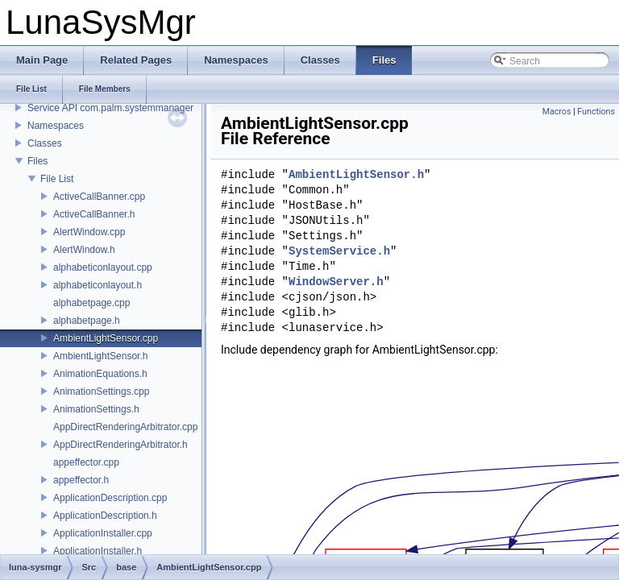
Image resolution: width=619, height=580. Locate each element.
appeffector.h (81, 480)
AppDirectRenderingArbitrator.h (120, 444)
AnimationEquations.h (100, 373)
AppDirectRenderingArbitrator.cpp (125, 427)
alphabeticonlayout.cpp (102, 267)
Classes (44, 143)
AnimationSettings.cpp (101, 391)
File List (56, 178)
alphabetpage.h (86, 320)
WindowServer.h (336, 282)
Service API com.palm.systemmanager (110, 108)
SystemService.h (339, 251)
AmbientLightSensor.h (100, 356)
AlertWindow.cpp (89, 232)
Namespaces (55, 125)
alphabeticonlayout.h (97, 285)
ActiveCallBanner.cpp (99, 196)
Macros (556, 111)
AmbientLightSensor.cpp (105, 338)
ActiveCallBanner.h (94, 214)
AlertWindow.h (84, 249)
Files (37, 161)
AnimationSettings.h (96, 409)
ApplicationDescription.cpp (110, 497)
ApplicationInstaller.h (97, 551)
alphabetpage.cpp (91, 303)
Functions (596, 111)
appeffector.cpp (86, 462)
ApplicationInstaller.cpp (102, 533)
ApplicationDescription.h (105, 515)
